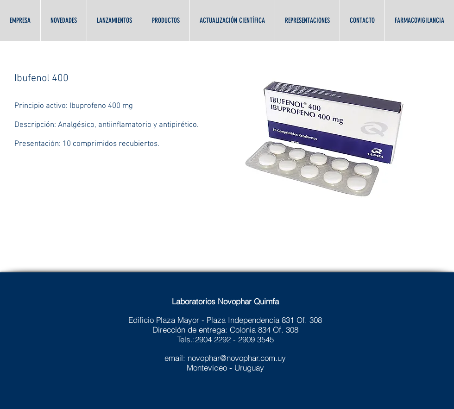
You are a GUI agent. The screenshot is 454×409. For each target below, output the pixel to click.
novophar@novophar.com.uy (237, 358)
